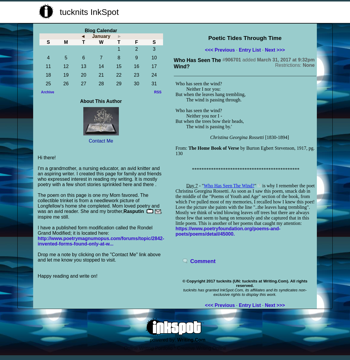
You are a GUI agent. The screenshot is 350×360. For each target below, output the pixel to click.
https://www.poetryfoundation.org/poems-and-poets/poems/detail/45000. (228, 231)
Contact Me (101, 140)
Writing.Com (191, 339)
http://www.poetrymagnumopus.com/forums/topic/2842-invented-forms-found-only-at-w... (101, 241)
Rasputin (134, 211)
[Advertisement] (239, 11)
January (101, 36)
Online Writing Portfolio (148, 348)
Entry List (250, 49)
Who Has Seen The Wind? (229, 185)
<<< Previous (220, 49)
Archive (47, 92)
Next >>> (275, 49)
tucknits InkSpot (89, 12)
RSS (158, 92)
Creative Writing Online (201, 348)
